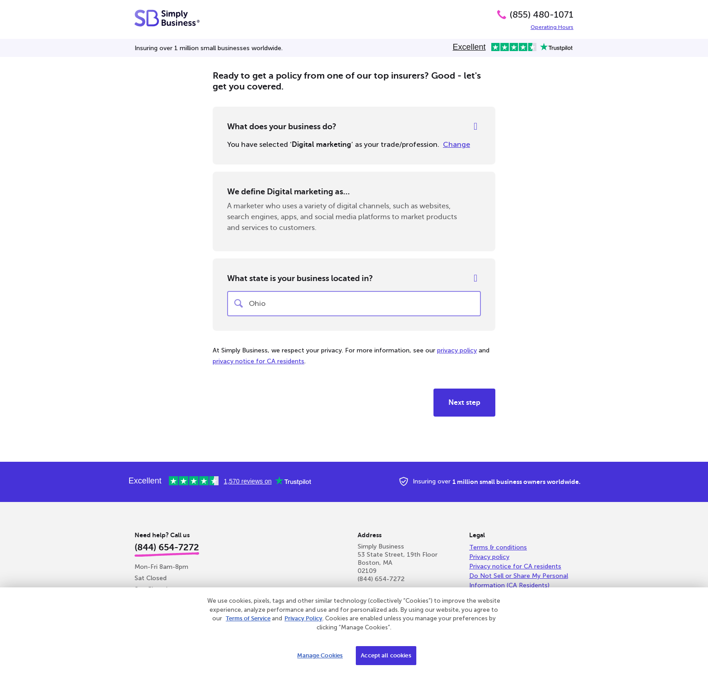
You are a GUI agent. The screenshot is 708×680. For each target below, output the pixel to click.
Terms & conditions (498, 547)
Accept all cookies (386, 655)
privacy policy (457, 350)
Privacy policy (489, 557)
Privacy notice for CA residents (515, 566)
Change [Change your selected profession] (456, 144)
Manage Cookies (320, 655)
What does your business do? (281, 126)
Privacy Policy (303, 618)
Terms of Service (248, 618)
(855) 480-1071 (541, 14)
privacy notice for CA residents (258, 361)
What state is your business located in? (300, 278)
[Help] (475, 126)
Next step (464, 403)
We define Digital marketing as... (288, 191)
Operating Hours (552, 27)
